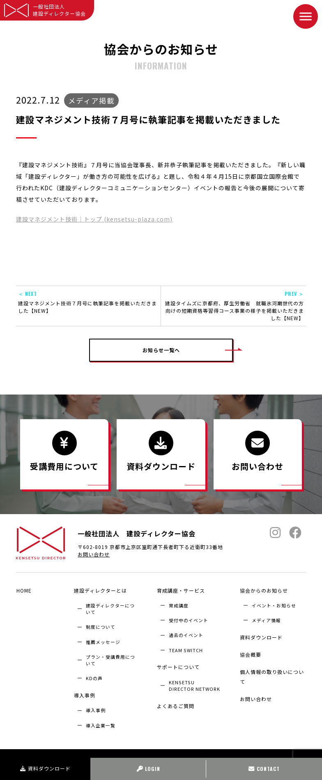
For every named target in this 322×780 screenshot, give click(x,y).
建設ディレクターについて (110, 608)
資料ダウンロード (45, 768)
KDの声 (94, 677)
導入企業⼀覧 (100, 723)
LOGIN (148, 768)
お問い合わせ (94, 555)
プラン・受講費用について (110, 659)
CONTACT (264, 768)
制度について (100, 626)
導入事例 (84, 693)
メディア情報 (266, 619)
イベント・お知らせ (274, 605)
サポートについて (177, 665)
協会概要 (250, 651)
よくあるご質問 (175, 703)
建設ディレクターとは (100, 590)
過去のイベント (186, 634)
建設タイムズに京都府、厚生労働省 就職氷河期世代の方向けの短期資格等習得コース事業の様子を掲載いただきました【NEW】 (233, 305)
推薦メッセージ (103, 641)
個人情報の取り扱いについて (271, 673)
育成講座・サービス (180, 590)
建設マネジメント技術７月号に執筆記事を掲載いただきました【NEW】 (88, 302)
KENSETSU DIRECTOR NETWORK (194, 683)
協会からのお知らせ (263, 590)
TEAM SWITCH (186, 649)
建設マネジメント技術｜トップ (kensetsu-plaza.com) (94, 219)
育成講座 (179, 605)
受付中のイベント (188, 619)
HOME (23, 590)
